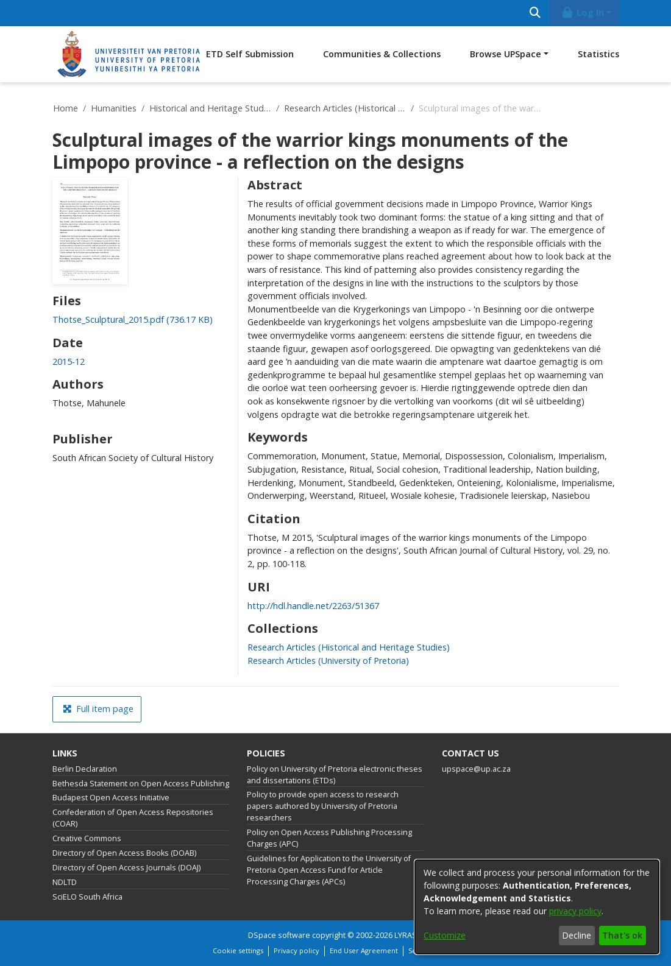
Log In (582, 12)
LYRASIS (409, 935)
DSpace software (279, 935)
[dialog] (537, 907)
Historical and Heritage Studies (210, 108)
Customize (445, 935)
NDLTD (64, 882)
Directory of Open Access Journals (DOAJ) (126, 867)
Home (65, 108)
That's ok (622, 935)
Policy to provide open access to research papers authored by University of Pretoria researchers (323, 806)
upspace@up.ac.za (476, 769)
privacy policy (575, 911)
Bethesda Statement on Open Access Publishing (140, 783)
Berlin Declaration (84, 769)
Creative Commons (86, 838)
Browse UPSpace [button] (505, 54)
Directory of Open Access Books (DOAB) (124, 853)
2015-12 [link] (68, 361)
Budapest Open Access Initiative (110, 797)
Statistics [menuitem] (598, 54)
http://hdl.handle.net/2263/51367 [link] (313, 606)
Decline (576, 935)
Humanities (114, 108)
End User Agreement (364, 950)
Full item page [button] (98, 708)
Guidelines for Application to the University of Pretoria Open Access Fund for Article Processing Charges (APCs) (329, 870)
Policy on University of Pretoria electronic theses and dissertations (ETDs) (334, 775)
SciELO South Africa (87, 897)
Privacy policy (296, 950)
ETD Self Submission (250, 54)
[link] (132, 319)
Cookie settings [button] (238, 950)
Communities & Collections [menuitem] (382, 54)
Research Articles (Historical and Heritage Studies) (345, 108)
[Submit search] (535, 13)
